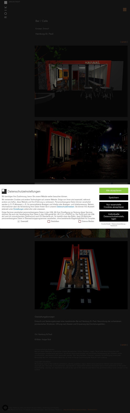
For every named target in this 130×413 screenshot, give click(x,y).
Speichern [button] (114, 197)
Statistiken (53, 221)
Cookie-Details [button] (106, 223)
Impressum (113, 225)
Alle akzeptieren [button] (113, 190)
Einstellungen (18, 208)
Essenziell (22, 221)
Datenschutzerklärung (119, 223)
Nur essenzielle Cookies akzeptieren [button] (114, 205)
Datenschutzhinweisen (65, 206)
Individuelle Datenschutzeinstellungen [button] (114, 215)
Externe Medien (86, 221)
